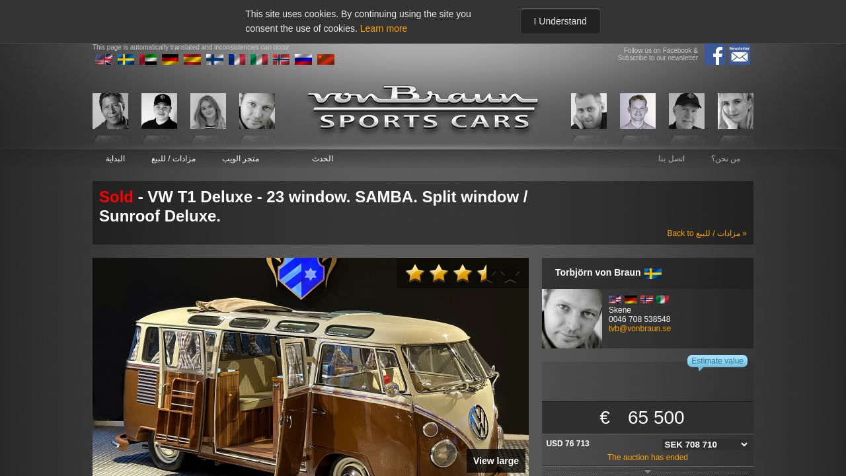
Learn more (384, 28)
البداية (115, 158)
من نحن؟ (725, 158)
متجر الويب (240, 158)
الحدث (322, 158)
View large (496, 461)
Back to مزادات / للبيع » (707, 233)
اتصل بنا (671, 158)
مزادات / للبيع (173, 158)
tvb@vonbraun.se (640, 328)
